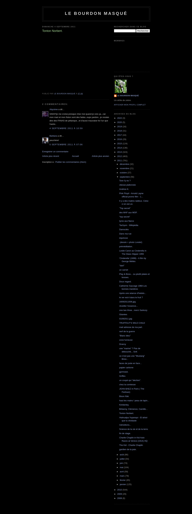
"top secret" (124, 217)
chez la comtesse (127, 384)
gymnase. (123, 372)
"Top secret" (125, 208)
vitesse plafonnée (127, 185)
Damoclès (124, 229)
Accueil (75, 156)
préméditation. (126, 246)
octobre (123, 172)
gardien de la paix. (128, 449)
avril (122, 471)
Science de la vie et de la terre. (133, 429)
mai (122, 467)
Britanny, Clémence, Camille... (133, 409)
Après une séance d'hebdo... (132, 293)
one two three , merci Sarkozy (133, 310)
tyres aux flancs (126, 221)
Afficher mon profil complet (130, 105)
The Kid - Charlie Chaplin (131, 445)
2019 (120, 126)
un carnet (123, 270)
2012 (120, 156)
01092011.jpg (125, 318)
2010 (120, 490)
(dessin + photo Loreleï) (130, 242)
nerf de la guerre (127, 331)
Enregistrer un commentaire (55, 151)
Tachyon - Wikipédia (128, 225)
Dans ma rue (125, 233)
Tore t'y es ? (125, 180)
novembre (125, 168)
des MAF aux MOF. (128, 212)
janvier (123, 484)
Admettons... (125, 425)
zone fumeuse (126, 340)
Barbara (53, 136)
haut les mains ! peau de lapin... (134, 400)
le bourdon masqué (96, 13)
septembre (125, 177)
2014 (120, 148)
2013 (120, 152)
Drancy (122, 344)
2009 (120, 494)
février (123, 480)
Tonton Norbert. (126, 413)
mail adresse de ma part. (131, 327)
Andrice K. (124, 189)
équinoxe (123, 238)
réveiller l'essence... (128, 306)
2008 (120, 498)
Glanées (123, 314)
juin (122, 463)
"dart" (121, 265)
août (122, 454)
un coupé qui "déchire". (130, 380)
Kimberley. (124, 405)
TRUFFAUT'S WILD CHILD (132, 323)
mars (122, 476)
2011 (120, 160)
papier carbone (126, 367)
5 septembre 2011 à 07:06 (66, 144)
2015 (120, 143)
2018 (120, 131)
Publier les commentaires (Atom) (70, 162)
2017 (120, 135)
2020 (120, 122)
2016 (120, 139)
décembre (125, 164)
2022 (120, 118)
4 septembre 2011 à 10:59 (66, 128)
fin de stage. (125, 433)
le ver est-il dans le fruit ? (131, 297)
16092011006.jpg (127, 301)
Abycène (54, 109)
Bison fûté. (124, 396)
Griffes (122, 376)
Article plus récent (50, 156)
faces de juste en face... (130, 363)
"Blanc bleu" (125, 335)
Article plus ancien (100, 156)
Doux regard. (125, 281)
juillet (122, 459)
